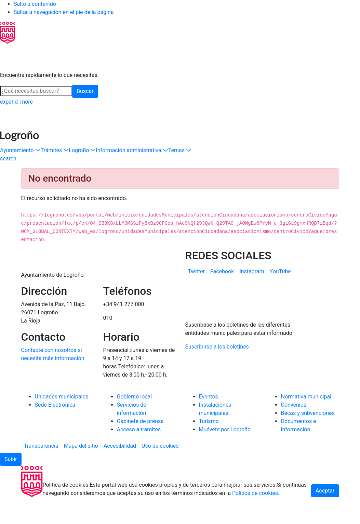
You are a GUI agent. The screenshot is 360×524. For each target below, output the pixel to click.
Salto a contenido (35, 4)
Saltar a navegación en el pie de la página (64, 12)
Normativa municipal (306, 423)
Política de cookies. (255, 519)
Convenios (294, 431)
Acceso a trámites (139, 456)
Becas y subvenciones (308, 439)
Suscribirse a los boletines (217, 373)
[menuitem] (196, 271)
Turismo (209, 448)
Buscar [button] (85, 91)
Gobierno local (134, 423)
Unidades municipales (62, 423)
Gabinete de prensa (140, 448)
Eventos (208, 423)
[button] (20, 150)
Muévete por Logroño (225, 456)
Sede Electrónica (55, 431)
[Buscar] (36, 91)
